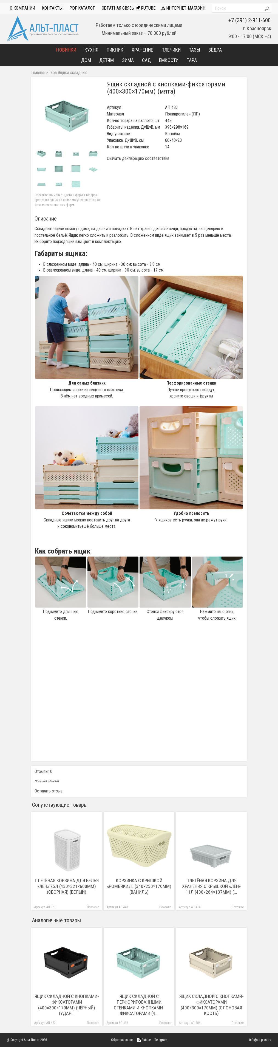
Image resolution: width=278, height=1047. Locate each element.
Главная (38, 72)
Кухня (91, 50)
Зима (128, 60)
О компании (22, 8)
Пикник (115, 50)
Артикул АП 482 (45, 1023)
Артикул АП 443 (117, 907)
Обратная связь (118, 8)
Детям (106, 60)
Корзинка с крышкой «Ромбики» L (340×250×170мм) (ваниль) (139, 886)
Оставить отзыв (49, 791)
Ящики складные (72, 72)
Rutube (145, 8)
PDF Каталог (82, 8)
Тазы (194, 50)
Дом (86, 60)
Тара (192, 60)
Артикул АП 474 (189, 907)
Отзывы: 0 (43, 771)
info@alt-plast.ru (260, 1040)
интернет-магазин (183, 8)
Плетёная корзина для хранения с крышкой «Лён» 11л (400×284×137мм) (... (211, 886)
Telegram (160, 1040)
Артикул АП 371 (45, 907)
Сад (146, 60)
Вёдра (215, 50)
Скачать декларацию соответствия (138, 158)
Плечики (171, 50)
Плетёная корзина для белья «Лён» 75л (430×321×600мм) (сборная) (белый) (67, 886)
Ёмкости (168, 60)
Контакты (52, 8)
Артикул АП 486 (117, 1023)
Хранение (142, 50)
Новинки (66, 50)
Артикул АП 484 (189, 1023)
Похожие (93, 907)
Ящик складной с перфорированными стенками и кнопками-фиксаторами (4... (139, 1005)
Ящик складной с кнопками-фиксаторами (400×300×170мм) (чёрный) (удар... (67, 1005)
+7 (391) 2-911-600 (249, 20)
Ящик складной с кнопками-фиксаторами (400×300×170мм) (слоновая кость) (211, 1005)
